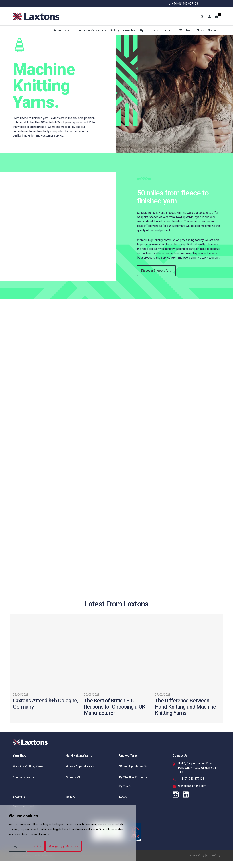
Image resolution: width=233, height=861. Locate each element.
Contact (213, 30)
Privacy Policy (197, 855)
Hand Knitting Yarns (79, 755)
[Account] (209, 16)
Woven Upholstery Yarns (135, 766)
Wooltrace (186, 30)
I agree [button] (17, 846)
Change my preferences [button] (63, 846)
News (200, 30)
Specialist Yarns (23, 777)
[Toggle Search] (202, 16)
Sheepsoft (169, 30)
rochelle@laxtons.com (192, 786)
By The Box (147, 30)
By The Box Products (133, 777)
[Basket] (216, 16)
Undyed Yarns (128, 755)
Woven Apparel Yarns (80, 766)
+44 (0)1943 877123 (185, 3)
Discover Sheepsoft (156, 271)
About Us (60, 30)
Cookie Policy (213, 855)
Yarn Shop (129, 30)
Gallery (114, 30)
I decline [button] (36, 846)
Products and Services (88, 30)
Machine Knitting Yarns (28, 766)
